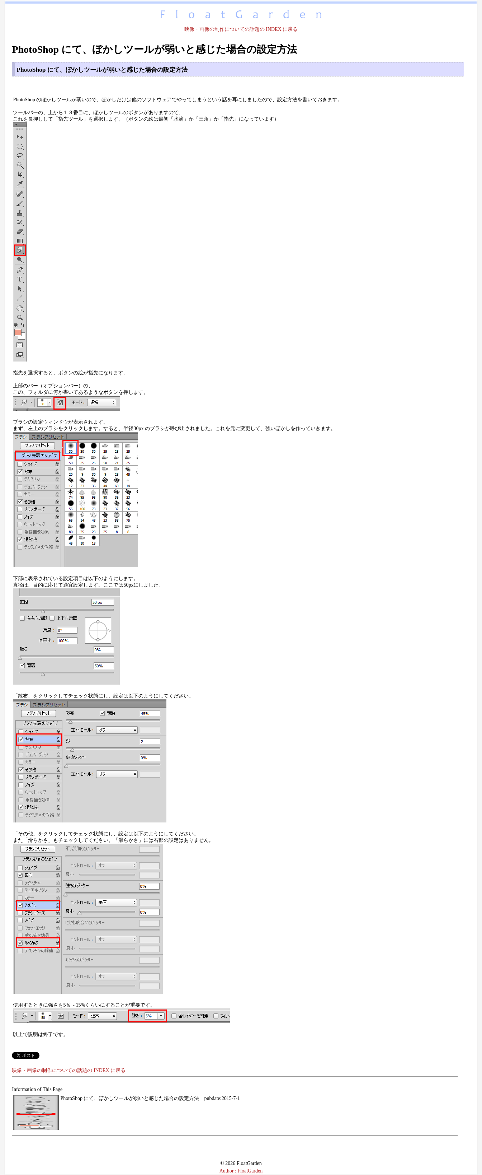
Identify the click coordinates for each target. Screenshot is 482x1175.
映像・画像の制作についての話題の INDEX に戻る (241, 29)
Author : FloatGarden (241, 1171)
